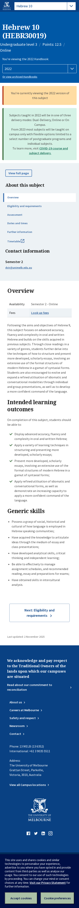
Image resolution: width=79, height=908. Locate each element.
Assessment (14, 215)
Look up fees (40, 313)
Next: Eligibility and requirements (39, 613)
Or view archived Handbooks (19, 76)
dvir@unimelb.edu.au (18, 267)
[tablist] (45, 6)
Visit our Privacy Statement (48, 883)
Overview (13, 197)
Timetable (20, 243)
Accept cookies (21, 898)
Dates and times (17, 223)
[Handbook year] (39, 68)
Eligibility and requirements (24, 206)
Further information (19, 232)
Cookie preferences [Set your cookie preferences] (57, 898)
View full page (18, 173)
